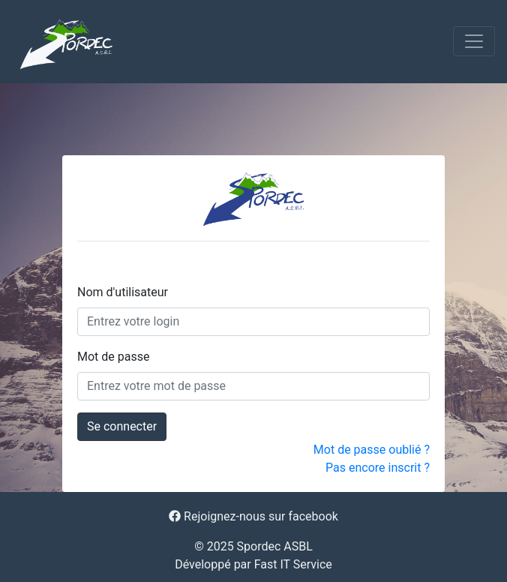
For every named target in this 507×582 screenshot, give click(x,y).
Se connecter (122, 426)
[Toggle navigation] (474, 41)
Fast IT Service (293, 564)
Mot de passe (113, 357)
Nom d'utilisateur (122, 292)
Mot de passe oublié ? (372, 449)
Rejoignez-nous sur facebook (253, 516)
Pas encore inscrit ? (378, 467)
